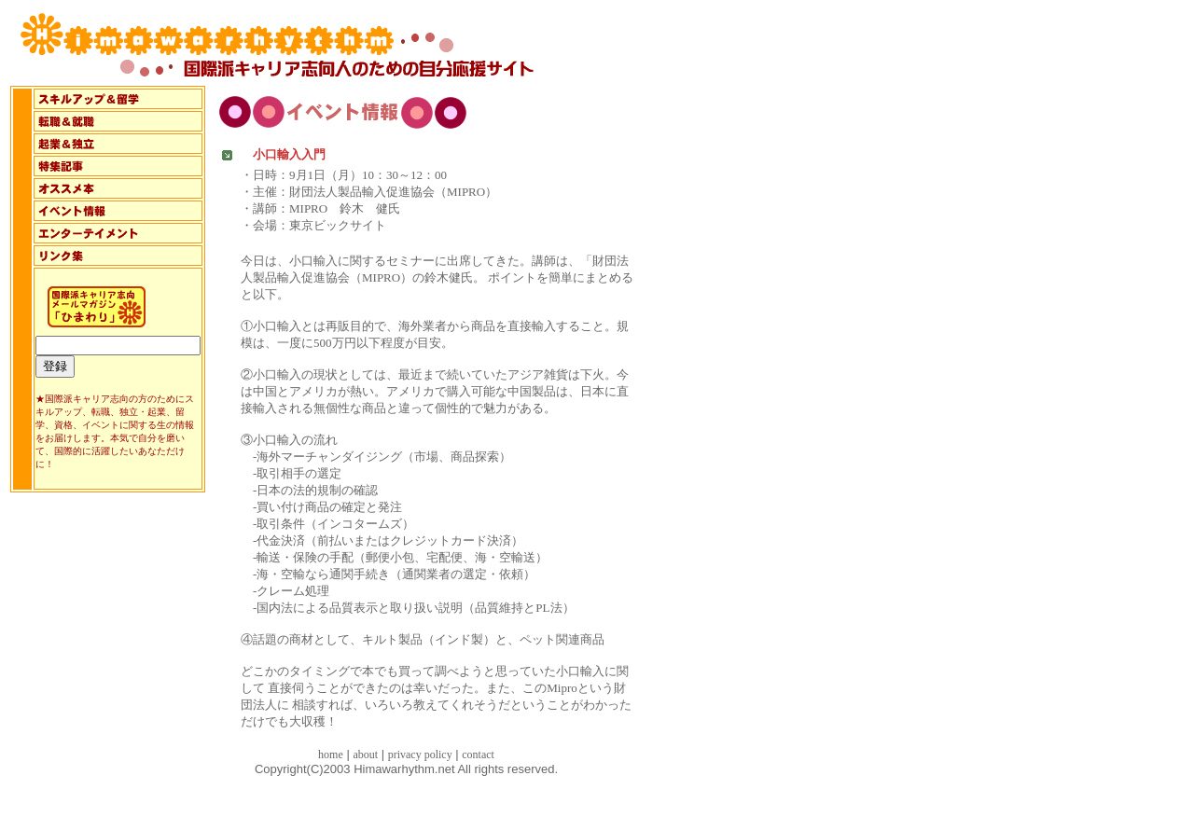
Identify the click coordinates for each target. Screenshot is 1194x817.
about (365, 754)
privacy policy (420, 754)
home (330, 754)
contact (478, 754)
